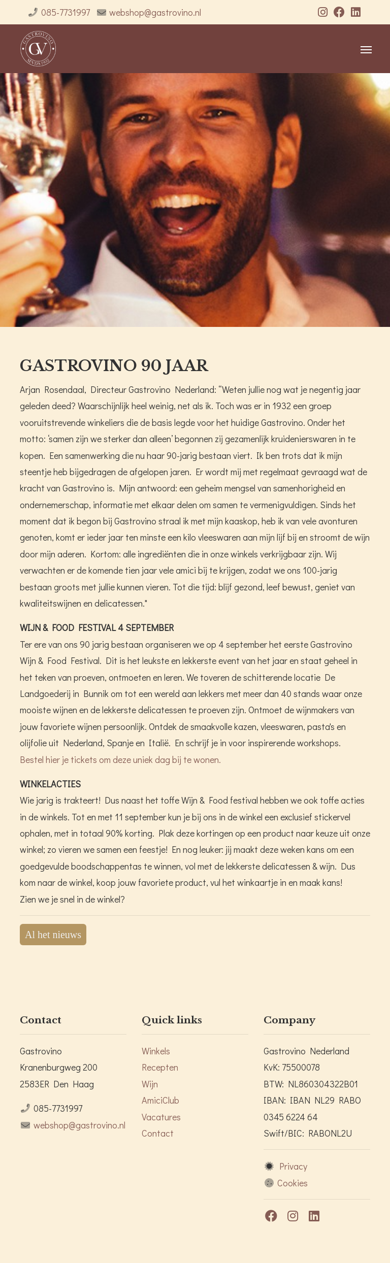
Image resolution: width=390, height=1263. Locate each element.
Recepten (160, 1067)
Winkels (156, 1051)
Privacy (293, 1166)
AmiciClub (160, 1100)
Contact (158, 1133)
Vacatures (161, 1117)
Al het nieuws (53, 934)
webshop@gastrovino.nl (155, 12)
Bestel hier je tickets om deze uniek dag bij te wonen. (120, 759)
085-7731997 (65, 12)
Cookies (292, 1183)
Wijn (150, 1084)
